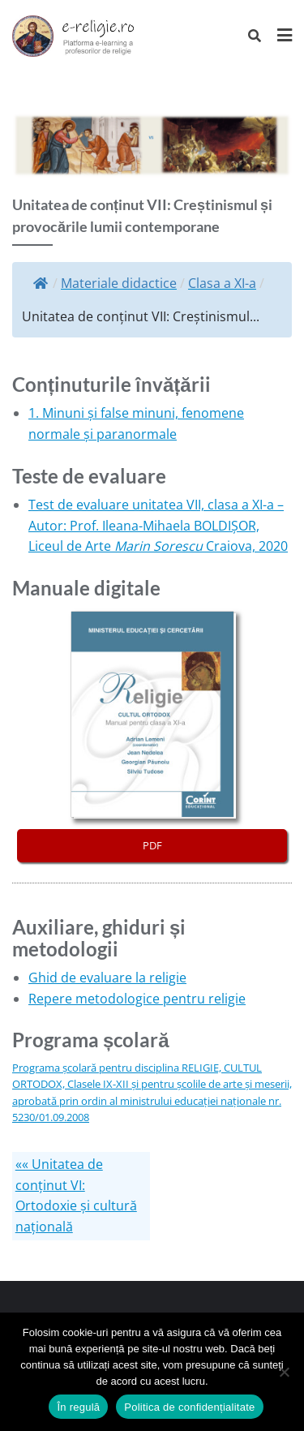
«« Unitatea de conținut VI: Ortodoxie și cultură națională (76, 1195)
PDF (152, 845)
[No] (284, 1372)
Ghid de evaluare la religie (107, 977)
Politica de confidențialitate (189, 1407)
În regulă (78, 1407)
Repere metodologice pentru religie (137, 999)
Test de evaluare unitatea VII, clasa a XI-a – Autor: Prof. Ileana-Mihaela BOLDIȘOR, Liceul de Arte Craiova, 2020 (158, 525)
